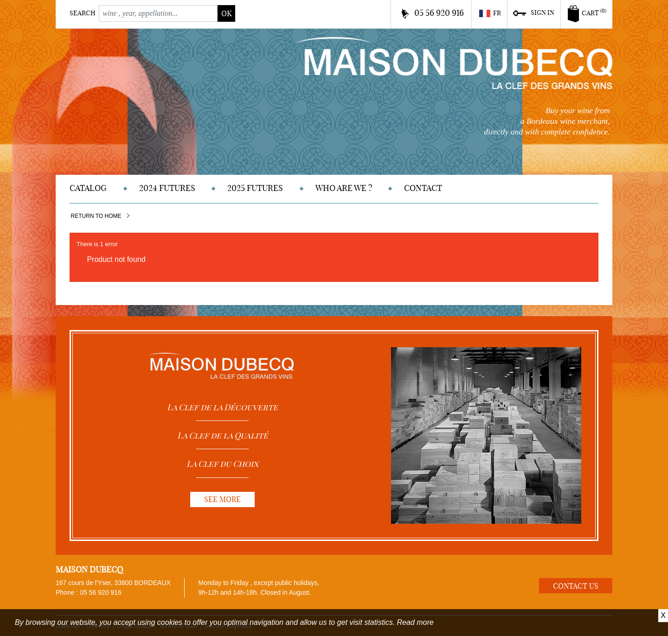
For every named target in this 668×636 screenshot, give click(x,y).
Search (83, 13)
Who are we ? (343, 188)
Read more (415, 622)
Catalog (88, 188)
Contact (423, 188)
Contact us (575, 586)
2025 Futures (255, 188)
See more (222, 499)
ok (226, 13)
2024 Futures (167, 188)
